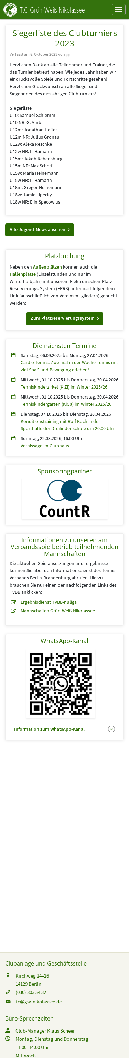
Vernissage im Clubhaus (45, 446)
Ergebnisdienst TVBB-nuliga (49, 602)
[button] (39, 229)
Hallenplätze (23, 274)
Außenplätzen (47, 267)
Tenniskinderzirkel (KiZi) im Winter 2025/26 (64, 387)
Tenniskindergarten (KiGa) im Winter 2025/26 (66, 404)
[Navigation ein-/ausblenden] (119, 9)
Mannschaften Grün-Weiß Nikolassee (58, 611)
